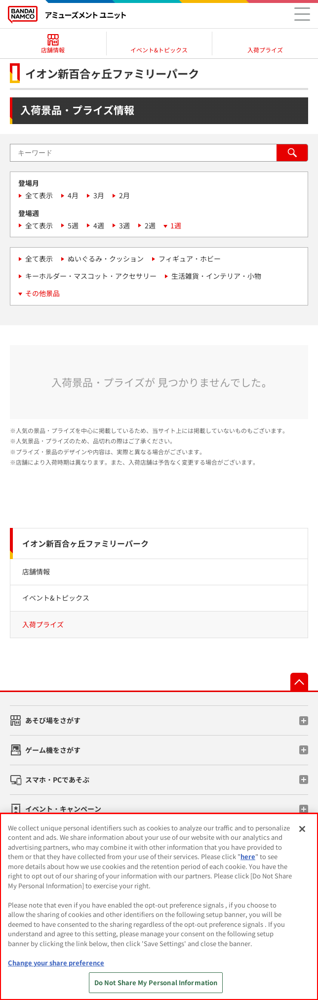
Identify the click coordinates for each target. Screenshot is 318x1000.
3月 (98, 195)
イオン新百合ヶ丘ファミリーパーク (85, 543)
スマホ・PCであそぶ (57, 779)
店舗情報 (36, 571)
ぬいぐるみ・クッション (106, 258)
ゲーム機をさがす (52, 750)
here (247, 856)
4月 (73, 195)
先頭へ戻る (299, 682)
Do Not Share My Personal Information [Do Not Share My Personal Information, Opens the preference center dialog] (156, 982)
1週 (175, 225)
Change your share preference (56, 962)
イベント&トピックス (55, 598)
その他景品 (42, 293)
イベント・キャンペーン (63, 809)
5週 (73, 225)
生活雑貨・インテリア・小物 (216, 276)
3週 (124, 225)
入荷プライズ (43, 624)
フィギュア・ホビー (190, 258)
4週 (98, 225)
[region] (159, 906)
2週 (150, 225)
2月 (124, 195)
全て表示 (39, 195)
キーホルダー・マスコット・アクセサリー (91, 276)
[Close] (302, 829)
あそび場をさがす (52, 720)
